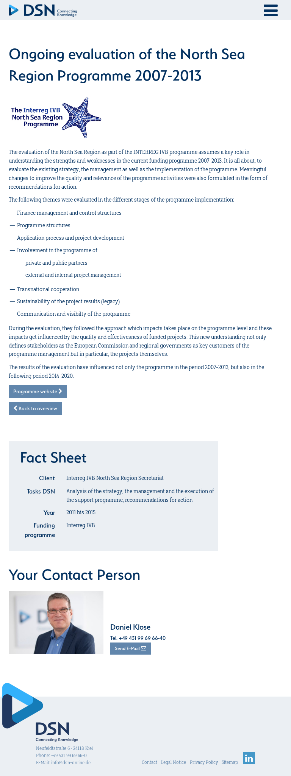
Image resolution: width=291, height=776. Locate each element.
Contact (149, 762)
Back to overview (35, 408)
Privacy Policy (204, 762)
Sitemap (230, 762)
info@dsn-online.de (71, 762)
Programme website (38, 391)
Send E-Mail (130, 648)
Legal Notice (173, 762)
